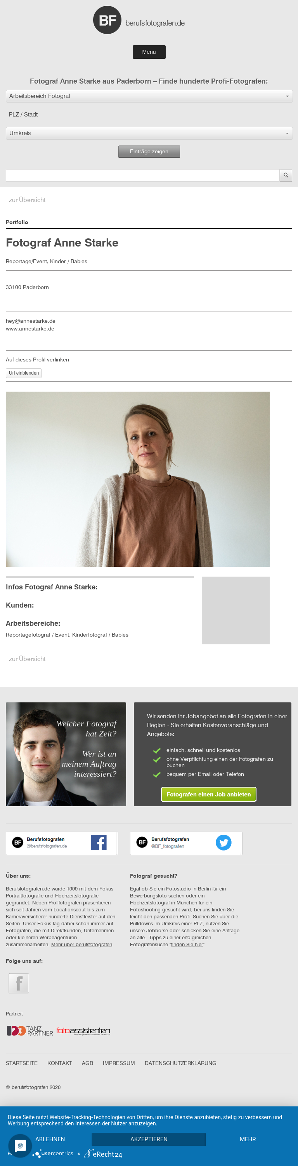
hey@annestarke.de (30, 321)
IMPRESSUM (119, 1063)
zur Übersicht (27, 200)
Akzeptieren (149, 1139)
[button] (149, 96)
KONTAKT (59, 1063)
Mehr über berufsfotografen (81, 944)
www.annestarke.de (30, 329)
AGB (87, 1063)
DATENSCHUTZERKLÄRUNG (181, 1063)
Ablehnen (50, 1139)
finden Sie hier (187, 944)
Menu (149, 52)
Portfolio (17, 222)
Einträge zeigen (149, 151)
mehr (248, 1139)
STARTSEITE (22, 1063)
